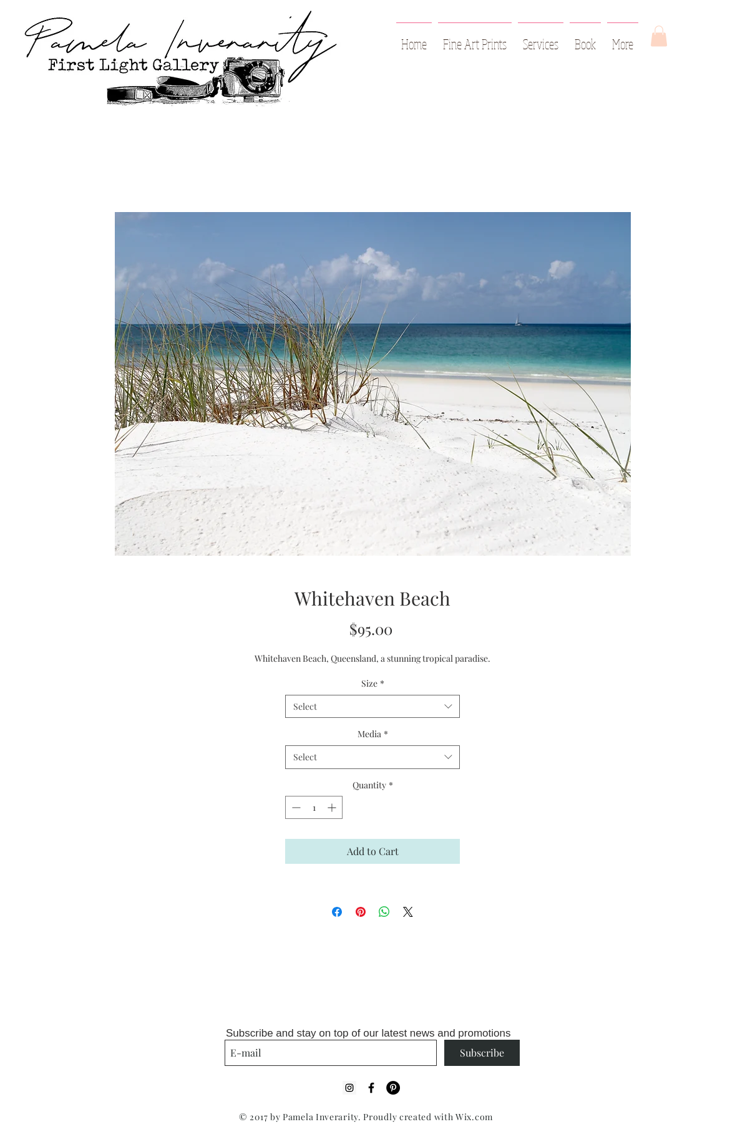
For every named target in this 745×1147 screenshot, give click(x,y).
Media (373, 734)
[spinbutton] (314, 807)
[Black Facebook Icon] (371, 1088)
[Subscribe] (482, 1053)
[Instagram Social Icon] (349, 1088)
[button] (659, 36)
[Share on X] (408, 911)
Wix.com (474, 1117)
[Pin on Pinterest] (360, 911)
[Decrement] (295, 807)
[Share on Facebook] (336, 911)
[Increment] (333, 807)
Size (372, 683)
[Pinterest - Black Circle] (393, 1088)
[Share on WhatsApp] (384, 911)
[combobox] (372, 707)
